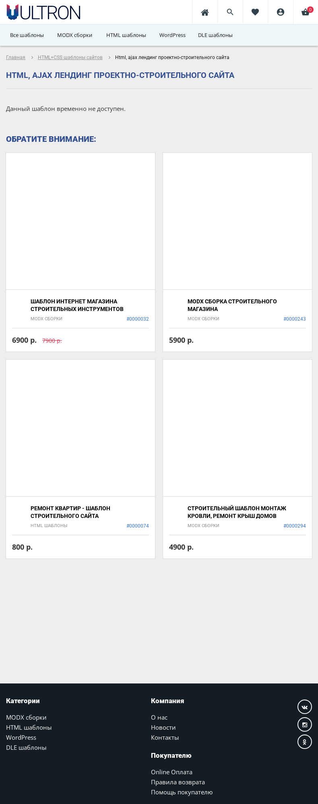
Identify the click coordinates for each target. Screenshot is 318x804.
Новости (163, 727)
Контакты (165, 737)
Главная (15, 57)
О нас (159, 717)
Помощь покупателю (182, 792)
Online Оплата (171, 772)
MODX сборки (26, 717)
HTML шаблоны (29, 727)
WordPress (21, 737)
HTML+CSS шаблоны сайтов (70, 57)
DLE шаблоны (26, 747)
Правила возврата (178, 782)
